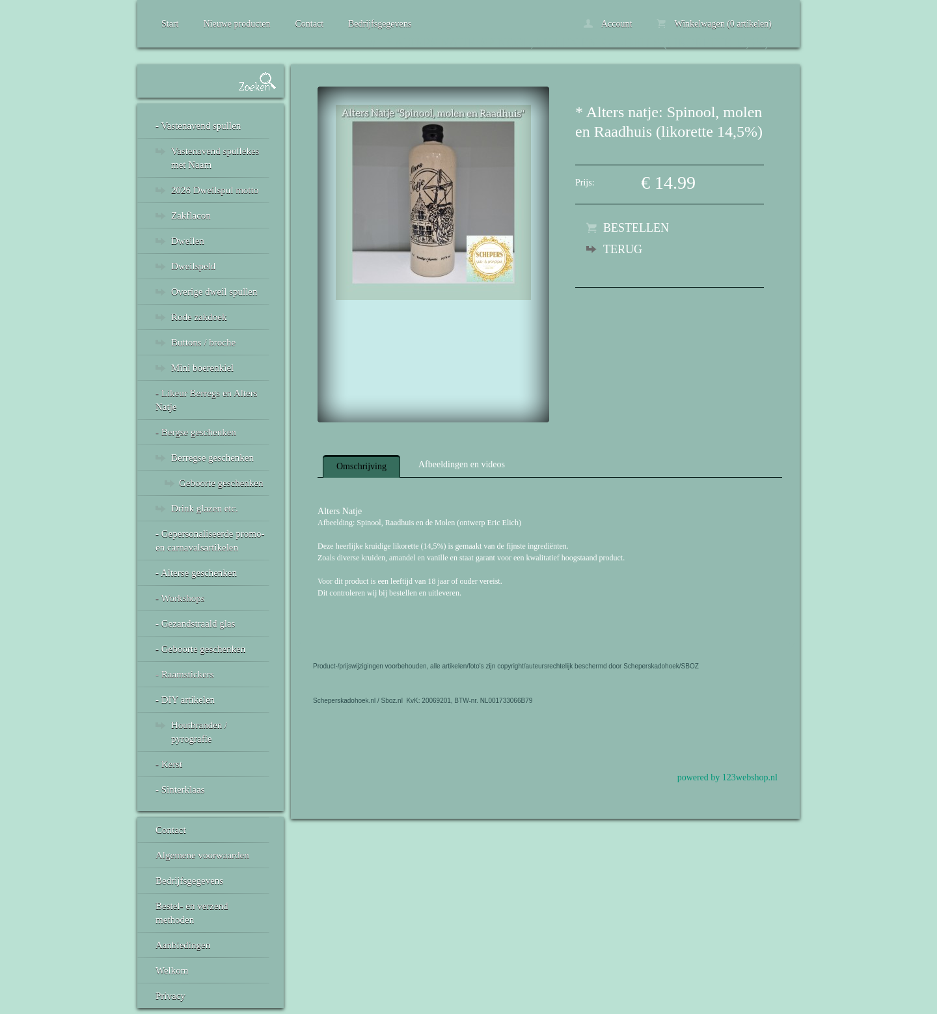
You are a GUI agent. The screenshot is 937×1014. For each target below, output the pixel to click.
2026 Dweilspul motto (214, 190)
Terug (622, 249)
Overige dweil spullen (214, 291)
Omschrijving (361, 466)
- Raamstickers (185, 674)
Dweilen (187, 241)
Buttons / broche (203, 342)
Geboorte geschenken (221, 483)
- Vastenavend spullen (198, 125)
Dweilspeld (193, 266)
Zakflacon (191, 215)
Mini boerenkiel (202, 368)
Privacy (170, 996)
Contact (309, 24)
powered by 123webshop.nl (727, 777)
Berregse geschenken (212, 457)
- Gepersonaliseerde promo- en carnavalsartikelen (210, 540)
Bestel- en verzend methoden (192, 913)
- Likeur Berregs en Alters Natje (207, 400)
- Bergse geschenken (196, 432)
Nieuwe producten (236, 24)
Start (169, 24)
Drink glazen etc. (204, 508)
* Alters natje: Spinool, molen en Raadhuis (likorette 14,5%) (577, 42)
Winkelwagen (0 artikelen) (714, 24)
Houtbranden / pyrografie (199, 732)
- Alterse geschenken (196, 573)
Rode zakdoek (198, 317)
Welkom (172, 970)
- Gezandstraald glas (195, 623)
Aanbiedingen (183, 945)
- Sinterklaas (180, 789)
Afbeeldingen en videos (461, 464)
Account (608, 24)
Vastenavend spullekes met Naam (215, 158)
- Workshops (180, 598)
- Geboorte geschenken (200, 649)
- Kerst (169, 764)
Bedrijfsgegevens (379, 24)
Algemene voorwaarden (202, 855)
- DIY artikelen (185, 699)
